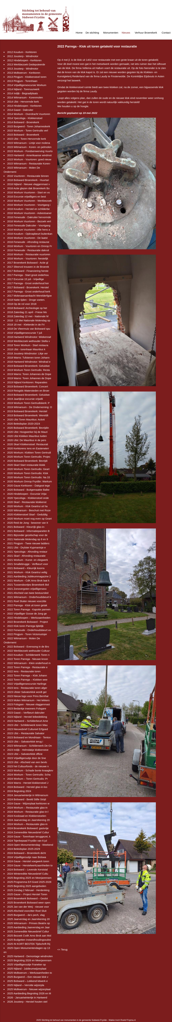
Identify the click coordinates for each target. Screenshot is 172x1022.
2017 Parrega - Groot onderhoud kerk (28, 291)
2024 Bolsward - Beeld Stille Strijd (26, 799)
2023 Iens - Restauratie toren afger (27, 687)
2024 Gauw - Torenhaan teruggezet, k (28, 836)
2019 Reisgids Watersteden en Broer (28, 390)
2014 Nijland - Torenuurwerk (23, 89)
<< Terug (62, 949)
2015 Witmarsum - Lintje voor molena (28, 142)
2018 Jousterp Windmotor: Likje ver (27, 353)
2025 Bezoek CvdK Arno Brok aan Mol (29, 935)
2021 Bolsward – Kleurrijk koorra (25, 568)
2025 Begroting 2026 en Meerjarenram (29, 960)
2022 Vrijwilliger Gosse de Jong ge (27, 613)
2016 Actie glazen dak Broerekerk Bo (28, 188)
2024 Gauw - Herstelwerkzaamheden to (30, 865)
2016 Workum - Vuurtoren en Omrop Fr (29, 246)
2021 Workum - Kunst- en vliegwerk (27, 559)
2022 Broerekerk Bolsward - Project (27, 621)
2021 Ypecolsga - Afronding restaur (27, 551)
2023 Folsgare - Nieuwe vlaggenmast (28, 704)
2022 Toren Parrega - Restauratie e (27, 667)
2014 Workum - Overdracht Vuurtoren (28, 114)
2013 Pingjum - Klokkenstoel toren (26, 76)
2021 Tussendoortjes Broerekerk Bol (28, 584)
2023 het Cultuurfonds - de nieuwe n (28, 766)
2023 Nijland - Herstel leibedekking (27, 716)
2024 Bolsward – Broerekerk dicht (26, 853)
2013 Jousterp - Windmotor (22, 68)
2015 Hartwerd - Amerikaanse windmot (29, 155)
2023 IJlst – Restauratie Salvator (25, 733)
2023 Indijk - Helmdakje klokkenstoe (27, 749)
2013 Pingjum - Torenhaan (22, 80)
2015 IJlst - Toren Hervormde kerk (26, 138)
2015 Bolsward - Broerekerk (23, 134)
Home (79, 32)
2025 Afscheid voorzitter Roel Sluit (26, 910)
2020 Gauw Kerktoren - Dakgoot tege (28, 485)
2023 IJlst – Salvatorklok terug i (25, 741)
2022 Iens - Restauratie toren (24, 671)
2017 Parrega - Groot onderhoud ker (28, 283)
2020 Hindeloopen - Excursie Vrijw (27, 493)
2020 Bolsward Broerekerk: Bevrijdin (28, 427)
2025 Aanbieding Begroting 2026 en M (29, 993)
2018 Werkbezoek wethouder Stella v (28, 341)
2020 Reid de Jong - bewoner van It (27, 522)
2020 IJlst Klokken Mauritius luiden (27, 436)
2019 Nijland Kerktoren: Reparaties (27, 382)
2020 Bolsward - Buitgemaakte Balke (28, 489)
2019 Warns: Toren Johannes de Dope (29, 374)
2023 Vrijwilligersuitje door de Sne (26, 758)
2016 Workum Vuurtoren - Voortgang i (28, 204)
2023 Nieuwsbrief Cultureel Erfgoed (27, 729)
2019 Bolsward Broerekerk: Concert (27, 386)
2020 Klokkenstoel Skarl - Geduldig (27, 514)
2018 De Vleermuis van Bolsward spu (28, 328)
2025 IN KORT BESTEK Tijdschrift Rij (28, 943)
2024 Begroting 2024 (19, 791)
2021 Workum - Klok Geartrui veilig (27, 572)
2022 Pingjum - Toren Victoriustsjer (27, 634)
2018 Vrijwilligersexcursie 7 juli (24, 332)
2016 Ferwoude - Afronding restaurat (28, 241)
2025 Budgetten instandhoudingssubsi (29, 939)
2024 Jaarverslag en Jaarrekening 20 (28, 819)
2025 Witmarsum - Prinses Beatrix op (28, 923)
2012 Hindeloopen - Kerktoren (24, 60)
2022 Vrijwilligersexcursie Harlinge (26, 683)
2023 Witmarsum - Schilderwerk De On (29, 745)
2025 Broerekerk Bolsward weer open (28, 902)
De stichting (92, 32)
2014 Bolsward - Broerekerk (23, 122)
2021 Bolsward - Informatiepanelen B (28, 530)
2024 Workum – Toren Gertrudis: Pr (27, 778)
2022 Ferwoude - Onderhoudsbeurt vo (29, 630)
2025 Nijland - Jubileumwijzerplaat (26, 968)
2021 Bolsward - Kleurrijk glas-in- (26, 526)
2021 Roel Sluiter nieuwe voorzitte (26, 601)
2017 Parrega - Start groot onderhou (28, 275)
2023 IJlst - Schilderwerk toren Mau (27, 725)
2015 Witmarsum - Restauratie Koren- (29, 163)
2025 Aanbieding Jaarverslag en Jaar (28, 927)
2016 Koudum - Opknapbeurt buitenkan (29, 233)
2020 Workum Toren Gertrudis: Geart (28, 469)
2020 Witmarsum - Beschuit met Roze (29, 510)
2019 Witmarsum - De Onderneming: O (29, 407)
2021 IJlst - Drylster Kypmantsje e (26, 547)
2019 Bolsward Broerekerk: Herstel (27, 411)
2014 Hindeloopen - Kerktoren (24, 105)
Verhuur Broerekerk (146, 32)
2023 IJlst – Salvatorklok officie (25, 753)
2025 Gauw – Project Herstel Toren (27, 894)
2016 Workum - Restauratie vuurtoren (28, 254)
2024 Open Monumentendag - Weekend (30, 844)
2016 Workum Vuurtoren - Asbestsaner (29, 213)
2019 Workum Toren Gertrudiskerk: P (28, 403)
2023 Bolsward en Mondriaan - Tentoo (29, 737)
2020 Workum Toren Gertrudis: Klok (27, 473)
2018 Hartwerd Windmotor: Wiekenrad (29, 336)
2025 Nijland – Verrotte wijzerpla (25, 985)
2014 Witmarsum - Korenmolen (25, 97)
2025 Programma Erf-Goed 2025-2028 (29, 881)
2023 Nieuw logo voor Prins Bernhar (28, 696)
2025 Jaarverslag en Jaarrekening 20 (28, 919)
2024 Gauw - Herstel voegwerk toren (28, 861)
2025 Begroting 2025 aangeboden (26, 886)
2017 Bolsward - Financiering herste (27, 270)
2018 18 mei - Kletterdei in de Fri (26, 324)
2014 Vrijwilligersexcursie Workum (26, 85)
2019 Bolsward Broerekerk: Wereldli (27, 415)
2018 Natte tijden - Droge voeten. (26, 299)
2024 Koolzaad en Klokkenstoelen (26, 815)
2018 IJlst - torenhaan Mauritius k (26, 349)
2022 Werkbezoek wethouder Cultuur (28, 650)
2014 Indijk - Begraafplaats (22, 93)
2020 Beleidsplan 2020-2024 (23, 423)
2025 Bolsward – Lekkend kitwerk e (27, 981)
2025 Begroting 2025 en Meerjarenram (29, 877)
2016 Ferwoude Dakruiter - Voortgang (28, 225)
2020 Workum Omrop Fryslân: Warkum (29, 481)
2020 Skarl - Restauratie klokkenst (26, 502)
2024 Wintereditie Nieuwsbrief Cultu (27, 873)
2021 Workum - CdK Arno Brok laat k (28, 580)
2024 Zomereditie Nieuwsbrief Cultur (28, 832)
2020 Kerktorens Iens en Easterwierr (28, 448)
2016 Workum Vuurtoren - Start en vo (28, 192)
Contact (166, 32)
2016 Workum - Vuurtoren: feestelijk (27, 258)
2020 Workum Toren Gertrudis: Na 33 (28, 477)
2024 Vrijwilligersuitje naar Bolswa (26, 857)
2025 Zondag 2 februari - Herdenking (28, 890)
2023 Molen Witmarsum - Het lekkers (28, 700)
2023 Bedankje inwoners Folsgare (26, 708)
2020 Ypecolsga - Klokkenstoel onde (28, 497)
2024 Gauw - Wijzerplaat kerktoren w (28, 803)
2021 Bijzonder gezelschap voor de (27, 535)
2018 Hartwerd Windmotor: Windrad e (28, 361)
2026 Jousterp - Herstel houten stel (27, 1001)
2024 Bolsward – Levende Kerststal (27, 869)
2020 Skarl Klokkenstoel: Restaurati (27, 444)
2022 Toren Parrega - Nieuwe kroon (27, 658)
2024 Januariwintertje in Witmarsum (27, 795)
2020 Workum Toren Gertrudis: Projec (28, 456)
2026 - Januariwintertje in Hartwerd (27, 997)
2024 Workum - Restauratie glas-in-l (27, 811)
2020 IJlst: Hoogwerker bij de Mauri (27, 431)
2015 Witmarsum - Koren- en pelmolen (29, 147)
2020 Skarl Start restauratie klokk (26, 464)
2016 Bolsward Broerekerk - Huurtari (28, 180)
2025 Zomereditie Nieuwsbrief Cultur (28, 931)
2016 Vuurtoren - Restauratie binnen (28, 175)
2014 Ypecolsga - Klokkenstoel (24, 118)
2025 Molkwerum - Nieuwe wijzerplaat (29, 989)
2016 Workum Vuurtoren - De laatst (27, 237)
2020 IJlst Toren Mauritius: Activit (26, 419)
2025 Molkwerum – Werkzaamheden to (29, 972)
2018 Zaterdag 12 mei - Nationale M (27, 316)
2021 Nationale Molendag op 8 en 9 (27, 539)
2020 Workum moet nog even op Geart (29, 518)
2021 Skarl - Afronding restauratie (26, 555)
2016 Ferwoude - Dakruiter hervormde (29, 217)
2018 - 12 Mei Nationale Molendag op (28, 320)
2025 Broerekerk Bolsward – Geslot (27, 898)
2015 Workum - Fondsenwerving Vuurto (30, 151)
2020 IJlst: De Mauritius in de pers (26, 440)
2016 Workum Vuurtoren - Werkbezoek (29, 200)
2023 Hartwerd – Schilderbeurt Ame (27, 720)
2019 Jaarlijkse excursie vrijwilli (25, 398)
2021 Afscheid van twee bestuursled (27, 592)
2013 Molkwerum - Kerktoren (23, 72)
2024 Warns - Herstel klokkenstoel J (27, 782)
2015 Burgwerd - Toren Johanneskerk (28, 126)
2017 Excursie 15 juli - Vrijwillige (25, 279)
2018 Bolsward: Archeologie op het (27, 308)
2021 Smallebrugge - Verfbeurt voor (27, 564)
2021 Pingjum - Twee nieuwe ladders (28, 543)
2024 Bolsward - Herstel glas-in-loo (27, 786)
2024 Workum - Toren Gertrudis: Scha (28, 774)
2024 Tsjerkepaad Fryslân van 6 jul (27, 840)
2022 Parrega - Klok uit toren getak (27, 605)
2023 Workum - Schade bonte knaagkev (30, 770)
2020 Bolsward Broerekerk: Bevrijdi (27, 460)
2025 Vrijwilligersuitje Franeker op (26, 964)
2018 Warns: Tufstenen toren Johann (28, 357)
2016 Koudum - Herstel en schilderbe (28, 208)
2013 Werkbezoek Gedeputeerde (26, 64)
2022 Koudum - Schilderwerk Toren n (28, 654)
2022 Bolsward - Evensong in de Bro (28, 646)
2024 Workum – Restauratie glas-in (27, 807)
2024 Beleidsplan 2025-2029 (23, 848)
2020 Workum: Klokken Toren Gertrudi (29, 452)
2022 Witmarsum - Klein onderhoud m (29, 663)
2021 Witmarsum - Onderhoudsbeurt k (29, 597)
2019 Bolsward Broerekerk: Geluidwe (28, 365)
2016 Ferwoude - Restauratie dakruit (28, 250)
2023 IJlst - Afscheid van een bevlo (27, 762)
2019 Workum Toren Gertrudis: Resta (28, 369)
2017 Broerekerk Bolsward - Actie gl (27, 262)
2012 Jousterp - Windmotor (22, 56)
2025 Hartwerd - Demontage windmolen (30, 956)
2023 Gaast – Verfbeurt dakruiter (26, 712)
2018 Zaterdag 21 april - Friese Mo (27, 312)
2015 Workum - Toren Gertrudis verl (27, 130)
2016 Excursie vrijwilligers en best (26, 196)
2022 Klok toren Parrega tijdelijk (25, 625)
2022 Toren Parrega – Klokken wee (27, 679)
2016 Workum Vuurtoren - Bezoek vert (29, 221)
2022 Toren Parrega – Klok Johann (27, 675)
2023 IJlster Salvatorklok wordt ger (27, 692)
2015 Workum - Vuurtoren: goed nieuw (29, 159)
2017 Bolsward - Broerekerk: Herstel (28, 287)
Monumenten (110, 32)
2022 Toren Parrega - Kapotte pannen (28, 609)
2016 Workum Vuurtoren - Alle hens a (28, 229)
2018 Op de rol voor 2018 (21, 303)
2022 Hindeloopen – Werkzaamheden (28, 617)
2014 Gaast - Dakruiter (20, 109)
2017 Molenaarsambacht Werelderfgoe (29, 295)
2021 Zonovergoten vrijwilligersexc (27, 588)
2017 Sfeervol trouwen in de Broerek (28, 266)
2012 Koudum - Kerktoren (22, 52)
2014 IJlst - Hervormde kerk (23, 101)
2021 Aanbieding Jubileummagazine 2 (29, 576)
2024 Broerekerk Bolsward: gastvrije (28, 828)
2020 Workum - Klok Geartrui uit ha (27, 506)
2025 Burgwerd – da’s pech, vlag (26, 914)
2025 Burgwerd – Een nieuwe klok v (27, 976)
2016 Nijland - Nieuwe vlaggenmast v (28, 184)
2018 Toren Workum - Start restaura (27, 345)
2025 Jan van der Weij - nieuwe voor (28, 906)
